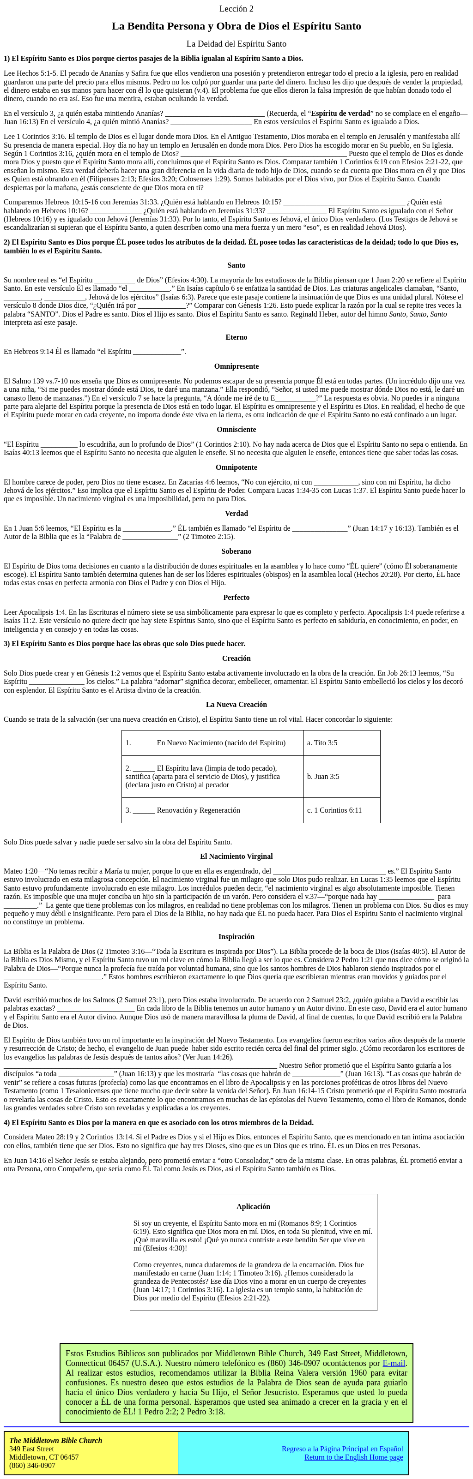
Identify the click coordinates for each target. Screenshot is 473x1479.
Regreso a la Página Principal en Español (342, 1449)
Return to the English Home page (353, 1457)
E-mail (394, 1363)
